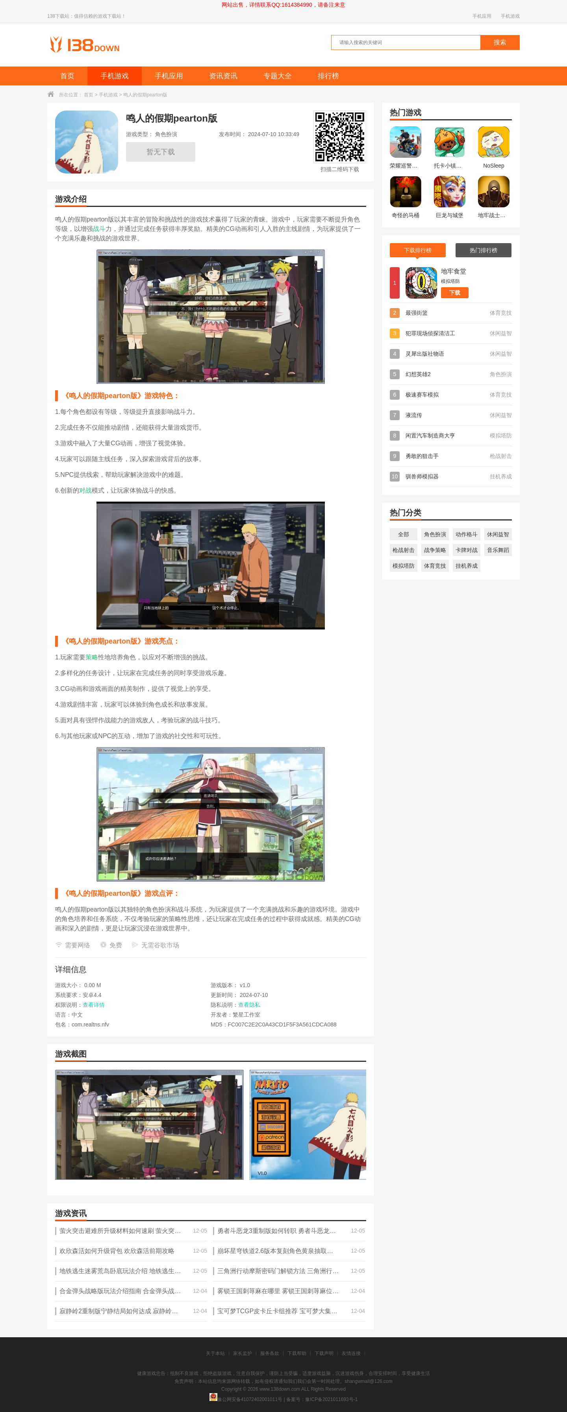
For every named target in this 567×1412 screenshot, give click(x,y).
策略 (91, 657)
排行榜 (328, 76)
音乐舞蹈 (498, 550)
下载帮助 (296, 1353)
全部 (403, 534)
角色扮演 (435, 534)
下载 (454, 293)
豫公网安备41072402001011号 (245, 1399)
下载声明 (324, 1353)
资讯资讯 (223, 76)
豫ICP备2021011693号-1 (331, 1399)
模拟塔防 (404, 566)
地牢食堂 (453, 271)
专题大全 (277, 76)
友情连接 (351, 1353)
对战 (85, 490)
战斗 (99, 228)
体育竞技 (435, 566)
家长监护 (242, 1353)
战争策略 (435, 550)
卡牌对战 (467, 550)
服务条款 (269, 1353)
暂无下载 (160, 152)
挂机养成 (467, 566)
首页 (67, 76)
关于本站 (215, 1353)
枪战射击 (404, 550)
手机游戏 (510, 16)
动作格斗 (467, 534)
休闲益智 (498, 534)
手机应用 (481, 16)
